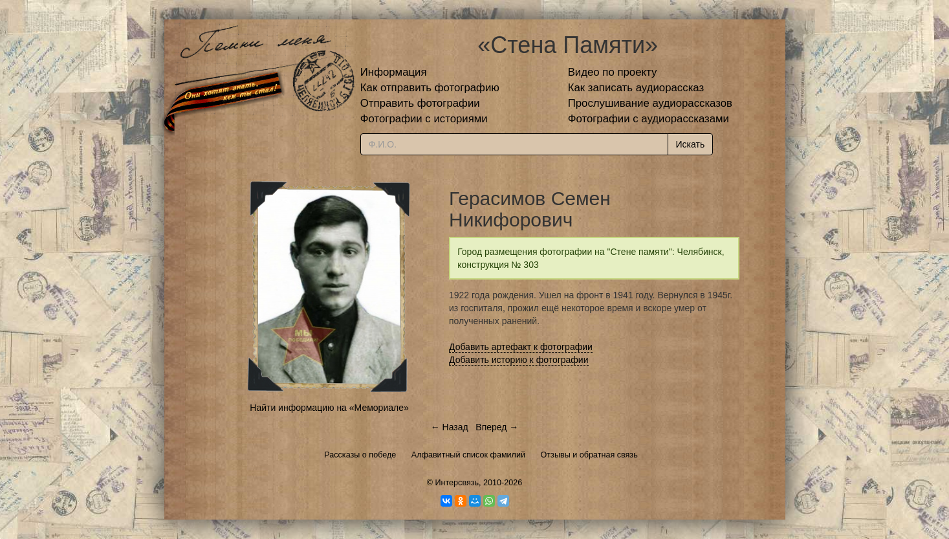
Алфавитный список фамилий (468, 454)
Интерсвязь (457, 482)
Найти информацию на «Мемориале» (329, 407)
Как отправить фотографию (429, 88)
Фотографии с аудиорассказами (648, 119)
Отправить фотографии (420, 103)
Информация (393, 72)
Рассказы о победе (360, 454)
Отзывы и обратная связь (589, 454)
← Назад (449, 427)
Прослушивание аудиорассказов (650, 103)
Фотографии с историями (424, 119)
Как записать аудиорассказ (636, 88)
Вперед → (496, 427)
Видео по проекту (612, 72)
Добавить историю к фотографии (519, 360)
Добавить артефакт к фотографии (521, 347)
